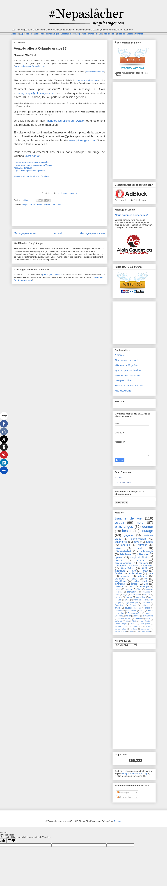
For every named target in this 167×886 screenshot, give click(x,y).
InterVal (118, 560)
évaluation (146, 631)
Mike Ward (38, 204)
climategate (148, 616)
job (119, 603)
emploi (134, 584)
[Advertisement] (59, 219)
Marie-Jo (137, 600)
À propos (119, 355)
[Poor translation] (11, 840)
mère (131, 631)
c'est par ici (32, 156)
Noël (144, 568)
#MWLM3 (118, 621)
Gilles (138, 589)
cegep (137, 616)
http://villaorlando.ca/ (95, 72)
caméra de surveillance (134, 626)
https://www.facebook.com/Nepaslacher (31, 162)
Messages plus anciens (92, 233)
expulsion (149, 600)
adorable (142, 576)
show (59, 204)
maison (129, 597)
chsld (147, 608)
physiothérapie (131, 603)
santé (147, 618)
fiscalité (118, 573)
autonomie (121, 541)
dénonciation (138, 538)
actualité (125, 576)
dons (120, 592)
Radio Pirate (135, 573)
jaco (134, 571)
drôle (118, 548)
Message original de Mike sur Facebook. (32, 176)
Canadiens (119, 605)
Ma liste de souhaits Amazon (129, 385)
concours (143, 563)
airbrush (145, 605)
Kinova (140, 560)
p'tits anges (124, 527)
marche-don (145, 629)
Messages (123, 792)
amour (118, 608)
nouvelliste (141, 597)
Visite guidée (145, 624)
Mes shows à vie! (123, 390)
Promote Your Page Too (124, 482)
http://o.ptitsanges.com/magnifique (29, 170)
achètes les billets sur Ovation (66, 120)
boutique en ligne (133, 608)
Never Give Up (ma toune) (127, 375)
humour (142, 544)
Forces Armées (134, 613)
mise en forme (120, 631)
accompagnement (123, 563)
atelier (128, 616)
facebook (119, 610)
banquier (149, 589)
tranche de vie (128, 518)
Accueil (58, 233)
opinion (119, 557)
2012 (142, 610)
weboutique (131, 610)
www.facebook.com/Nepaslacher (29, 66)
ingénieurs (120, 571)
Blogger (117, 821)
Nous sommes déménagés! (131, 215)
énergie (125, 544)
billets (118, 589)
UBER (133, 624)
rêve (136, 541)
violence (119, 586)
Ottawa (133, 605)
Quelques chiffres (123, 380)
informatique (132, 592)
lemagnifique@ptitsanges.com (35, 93)
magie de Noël (138, 557)
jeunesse (146, 592)
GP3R (134, 621)
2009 (150, 573)
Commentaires (125, 797)
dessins (146, 594)
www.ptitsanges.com (82, 140)
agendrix (118, 626)
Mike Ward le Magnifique (127, 365)
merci (140, 522)
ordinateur (120, 578)
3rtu (127, 621)
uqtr (119, 600)
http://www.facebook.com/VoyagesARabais (33, 165)
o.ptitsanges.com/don (67, 193)
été (145, 578)
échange (144, 586)
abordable (135, 594)
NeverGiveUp (145, 621)
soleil (134, 578)
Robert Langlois (121, 624)
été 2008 (146, 603)
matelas (138, 618)
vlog (146, 584)
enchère (133, 629)
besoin (127, 531)
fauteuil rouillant (124, 618)
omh (151, 597)
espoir (119, 522)
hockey (128, 589)
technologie (146, 551)
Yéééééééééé (123, 551)
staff (139, 548)
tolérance (142, 554)
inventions (120, 584)
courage (147, 531)
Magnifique (27, 204)
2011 (127, 600)
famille (134, 565)
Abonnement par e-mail (126, 360)
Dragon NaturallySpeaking (134, 773)
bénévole (125, 554)
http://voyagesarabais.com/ (86, 80)
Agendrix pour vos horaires (128, 370)
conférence (120, 565)
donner (147, 527)
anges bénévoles (54, 274)
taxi (137, 631)
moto (117, 594)
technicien (148, 565)
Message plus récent (25, 233)
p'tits (44, 274)
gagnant (128, 535)
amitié (149, 541)
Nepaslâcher (49, 204)
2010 (131, 586)
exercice (118, 597)
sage (125, 594)
